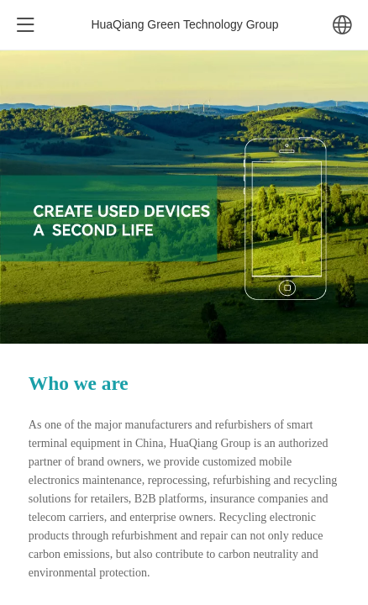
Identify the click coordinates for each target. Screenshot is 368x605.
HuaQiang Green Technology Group (184, 24)
